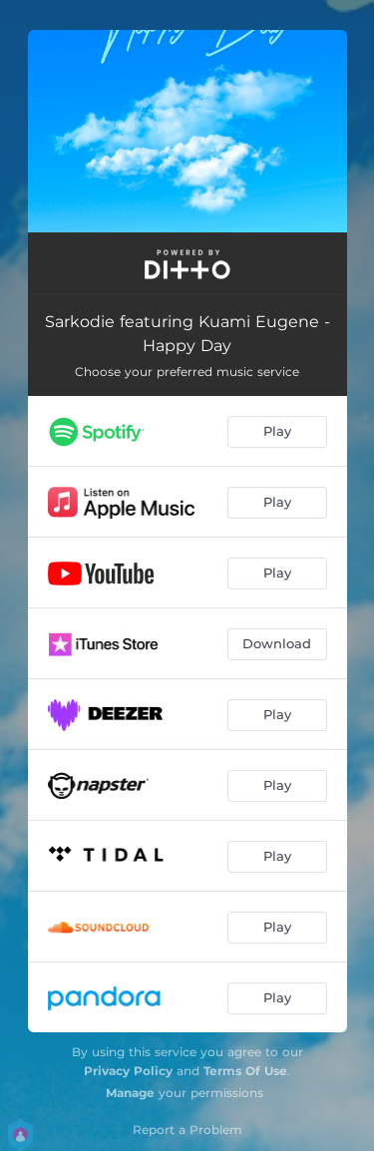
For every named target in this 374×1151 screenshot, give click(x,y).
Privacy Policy (128, 1070)
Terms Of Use (245, 1070)
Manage (130, 1092)
